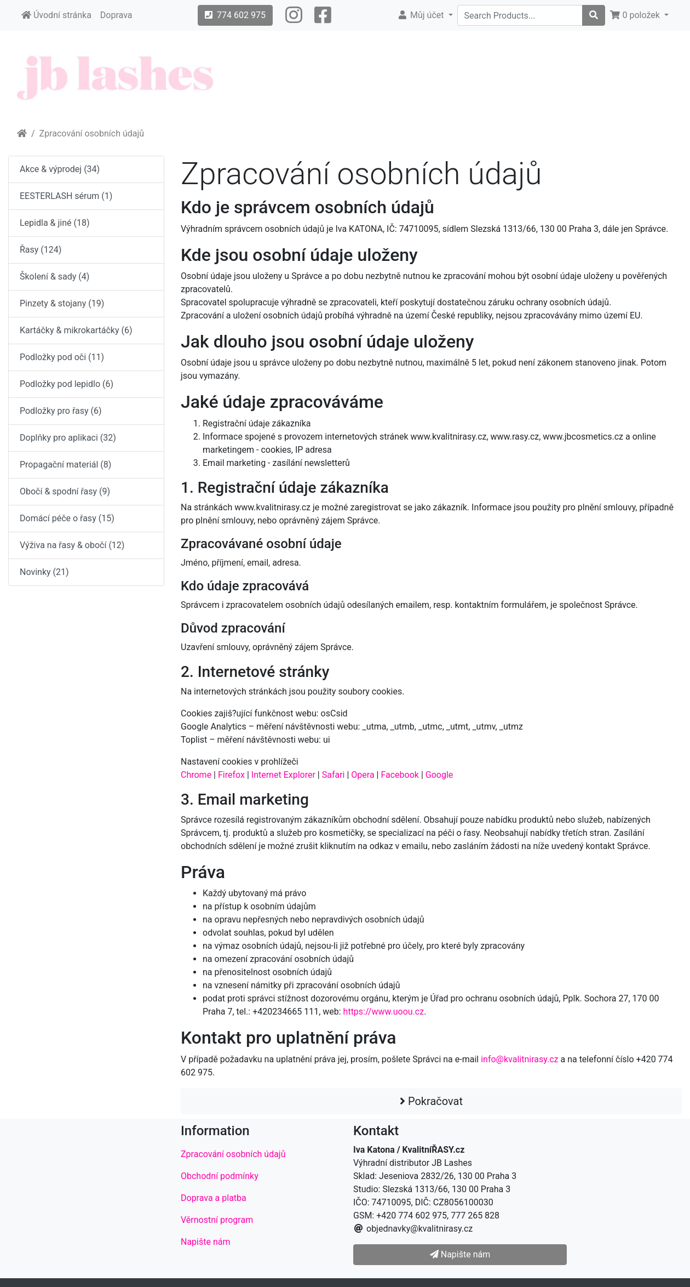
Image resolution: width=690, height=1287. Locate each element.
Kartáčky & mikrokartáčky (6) (76, 330)
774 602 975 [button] (235, 15)
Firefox (231, 775)
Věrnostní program (217, 1220)
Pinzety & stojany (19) (62, 303)
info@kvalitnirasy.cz (519, 1059)
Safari (333, 775)
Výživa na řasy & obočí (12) (72, 545)
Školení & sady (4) (54, 276)
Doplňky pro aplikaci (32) (68, 437)
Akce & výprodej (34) (60, 169)
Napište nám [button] (460, 1254)
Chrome (196, 775)
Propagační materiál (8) (65, 464)
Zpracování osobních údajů (92, 133)
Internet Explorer (283, 775)
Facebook (399, 775)
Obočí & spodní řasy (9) (65, 491)
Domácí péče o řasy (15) (67, 518)
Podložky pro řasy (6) (61, 411)
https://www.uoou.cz (383, 1011)
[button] (293, 15)
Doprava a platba (213, 1198)
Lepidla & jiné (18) (55, 223)
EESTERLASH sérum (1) (66, 196)
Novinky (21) (44, 572)
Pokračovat (431, 1101)
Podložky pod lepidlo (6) (66, 384)
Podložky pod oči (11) (62, 357)
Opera (362, 775)
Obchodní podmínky (219, 1176)
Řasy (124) (40, 249)
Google (439, 775)
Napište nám (206, 1242)
